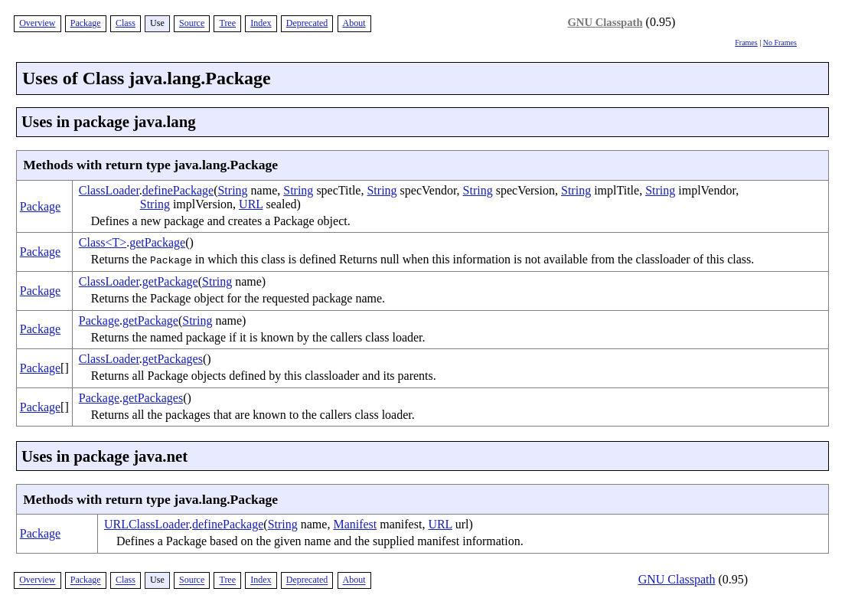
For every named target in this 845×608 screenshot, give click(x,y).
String (232, 190)
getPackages (172, 358)
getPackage (157, 242)
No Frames (780, 42)
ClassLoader (109, 190)
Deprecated (307, 23)
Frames (746, 42)
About (354, 23)
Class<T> (103, 242)
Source (191, 23)
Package (85, 23)
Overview (37, 23)
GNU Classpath (604, 22)
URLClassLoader (146, 524)
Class (125, 23)
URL (251, 204)
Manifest (355, 524)
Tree (227, 23)
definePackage (178, 190)
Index (260, 23)
